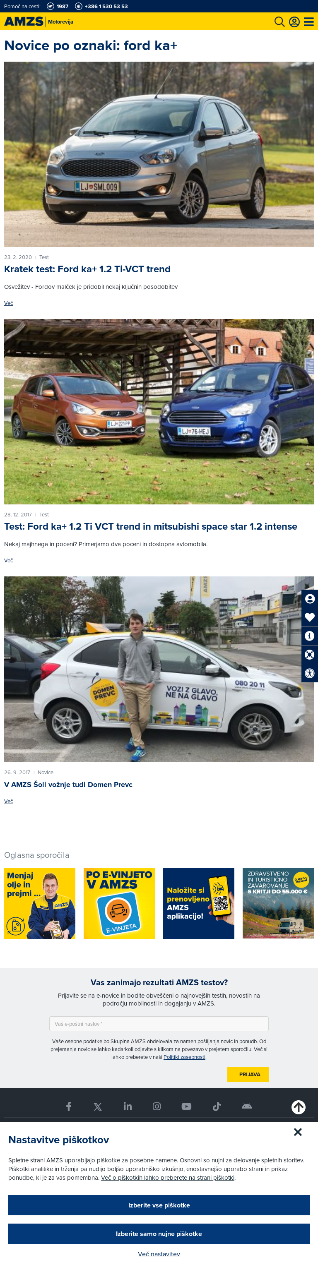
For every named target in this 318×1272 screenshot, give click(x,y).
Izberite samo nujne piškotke (159, 1233)
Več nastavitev (159, 1253)
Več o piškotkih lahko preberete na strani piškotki (167, 1177)
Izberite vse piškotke (159, 1205)
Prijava (249, 1074)
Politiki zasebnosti (184, 1057)
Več (8, 303)
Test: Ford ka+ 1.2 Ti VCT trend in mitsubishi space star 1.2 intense (150, 526)
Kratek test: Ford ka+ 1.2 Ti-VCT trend (87, 269)
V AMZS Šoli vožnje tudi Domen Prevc (68, 784)
